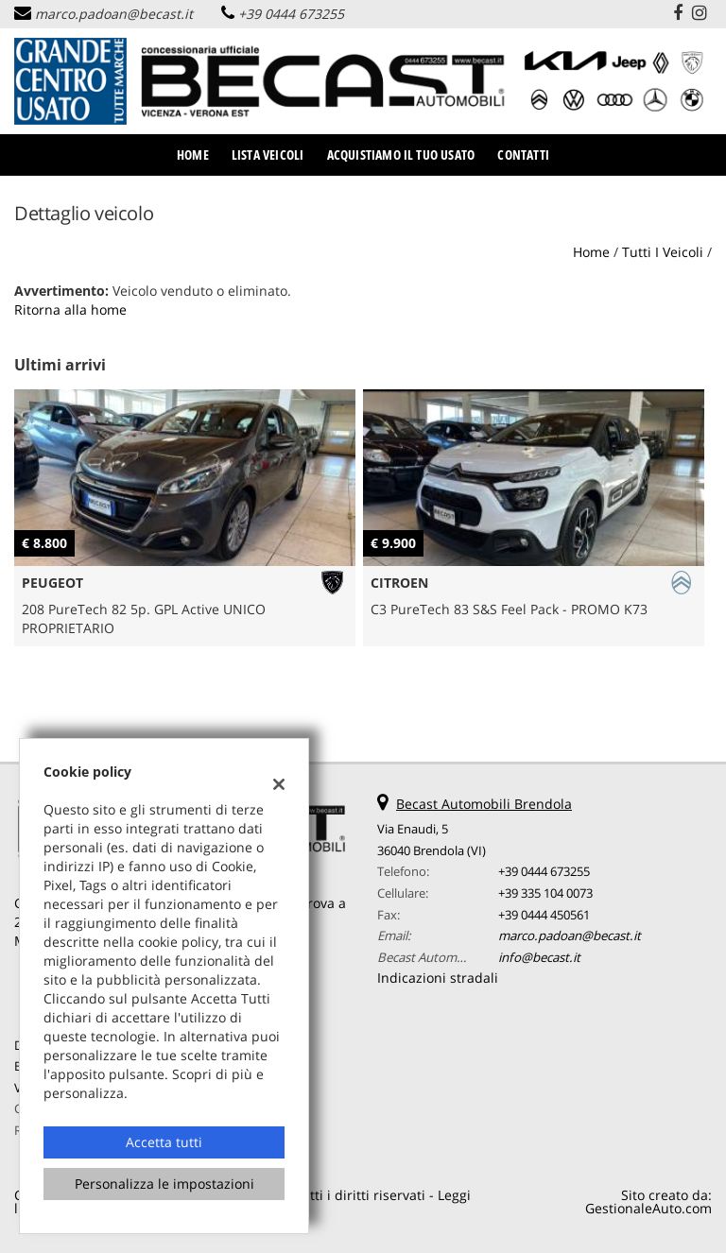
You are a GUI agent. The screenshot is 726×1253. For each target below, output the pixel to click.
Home (193, 154)
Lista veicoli (268, 154)
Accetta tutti (164, 1142)
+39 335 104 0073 (545, 892)
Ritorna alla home (70, 309)
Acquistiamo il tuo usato (401, 154)
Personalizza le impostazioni (164, 1184)
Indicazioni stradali (437, 978)
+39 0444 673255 (291, 14)
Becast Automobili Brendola (484, 804)
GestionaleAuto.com (648, 1208)
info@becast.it (539, 957)
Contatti (523, 154)
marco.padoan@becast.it (114, 14)
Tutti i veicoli (662, 252)
